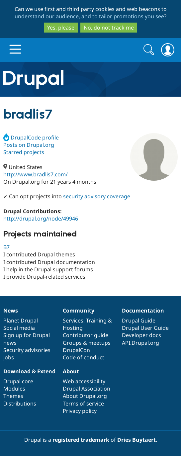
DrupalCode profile (31, 137)
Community (78, 310)
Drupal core (18, 381)
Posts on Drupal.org (28, 144)
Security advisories (26, 350)
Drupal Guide (138, 320)
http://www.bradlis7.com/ (35, 174)
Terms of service (83, 403)
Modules (14, 388)
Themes (13, 396)
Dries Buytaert (136, 439)
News (10, 310)
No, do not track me (109, 27)
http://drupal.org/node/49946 (40, 218)
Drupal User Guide (145, 327)
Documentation (143, 310)
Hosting (73, 327)
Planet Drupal (20, 320)
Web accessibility (84, 381)
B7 (6, 247)
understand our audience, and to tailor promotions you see (89, 16)
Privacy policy (80, 410)
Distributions (19, 403)
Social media (19, 327)
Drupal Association (86, 388)
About (71, 371)
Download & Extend (29, 371)
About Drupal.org (85, 396)
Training (96, 320)
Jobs (8, 357)
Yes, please (60, 27)
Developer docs (141, 335)
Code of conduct (83, 357)
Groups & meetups (87, 342)
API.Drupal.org (140, 342)
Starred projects (23, 152)
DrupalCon (76, 350)
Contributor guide (85, 335)
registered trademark (80, 439)
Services (73, 320)
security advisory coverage (96, 196)
